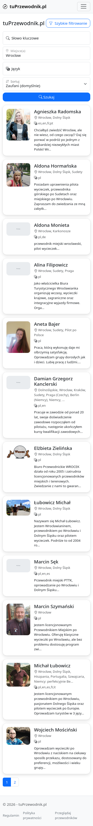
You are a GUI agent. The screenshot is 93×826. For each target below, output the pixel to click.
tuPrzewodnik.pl (24, 6)
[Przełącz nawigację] (83, 6)
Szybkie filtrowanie (68, 23)
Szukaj (47, 97)
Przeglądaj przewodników (66, 815)
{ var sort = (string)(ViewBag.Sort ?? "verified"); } (46, 84)
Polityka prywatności (32, 815)
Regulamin (11, 815)
